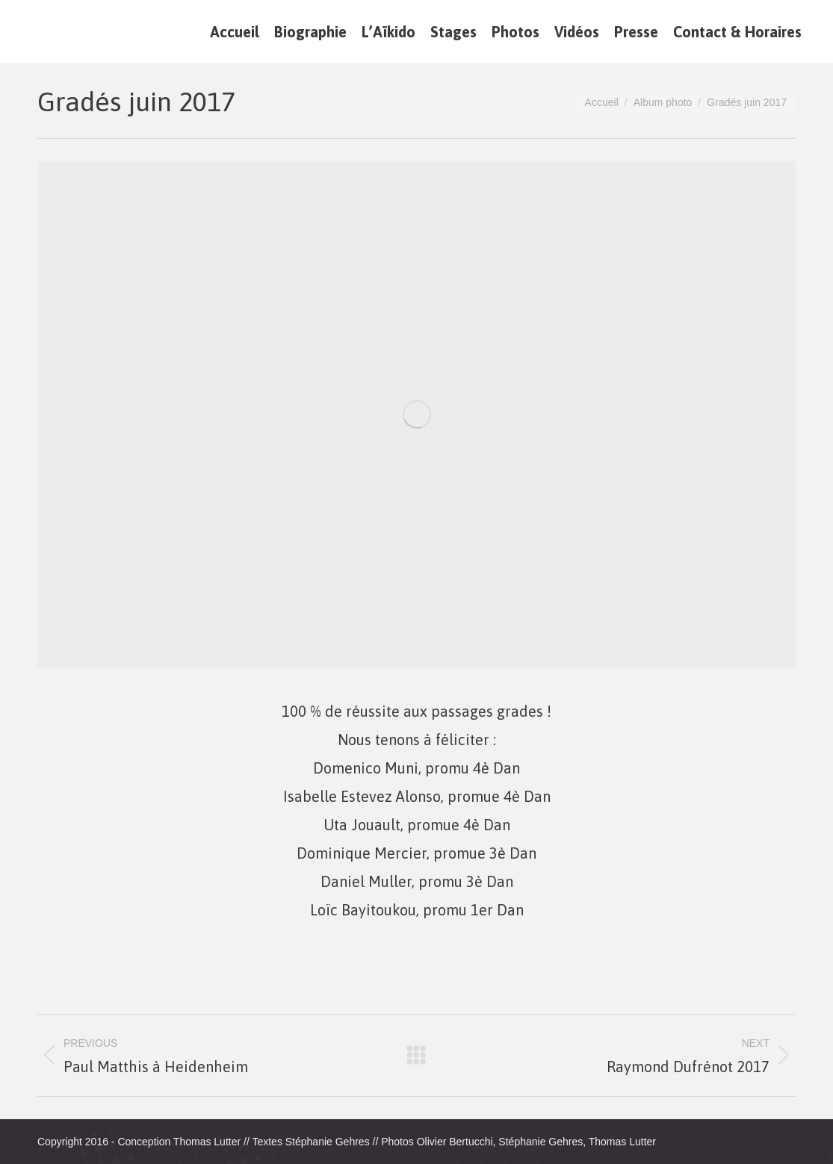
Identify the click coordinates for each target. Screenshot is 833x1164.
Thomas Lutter (207, 1142)
